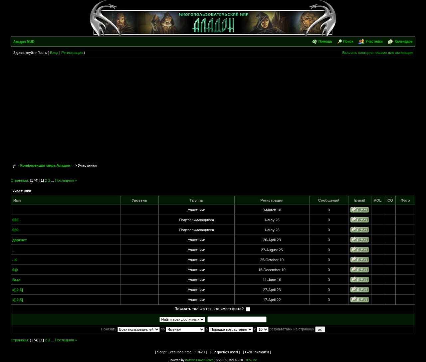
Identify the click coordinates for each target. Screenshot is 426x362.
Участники (373, 41)
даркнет (19, 240)
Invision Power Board (199, 360)
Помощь (325, 41)
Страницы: (20, 180)
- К (14, 260)
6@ (15, 270)
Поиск (348, 41)
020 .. (17, 220)
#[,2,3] (17, 290)
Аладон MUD (23, 42)
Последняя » (66, 180)
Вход (54, 53)
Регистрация (72, 53)
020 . (16, 230)
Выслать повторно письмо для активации (377, 53)
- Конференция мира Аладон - (45, 165)
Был (16, 280)
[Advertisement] (213, 107)
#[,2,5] (17, 300)
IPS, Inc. (252, 360)
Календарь (404, 41)
